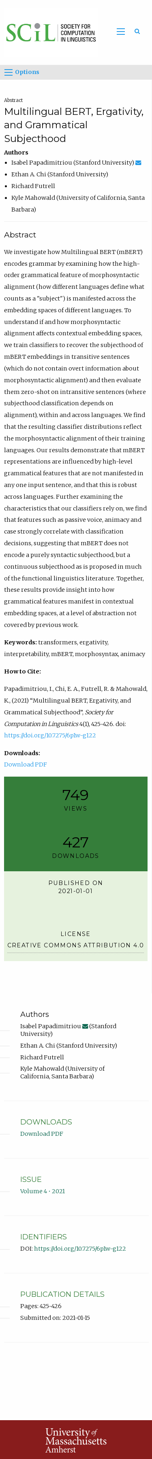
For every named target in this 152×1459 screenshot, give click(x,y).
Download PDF (25, 764)
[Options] (8, 72)
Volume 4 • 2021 (42, 1191)
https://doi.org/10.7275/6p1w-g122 (50, 735)
